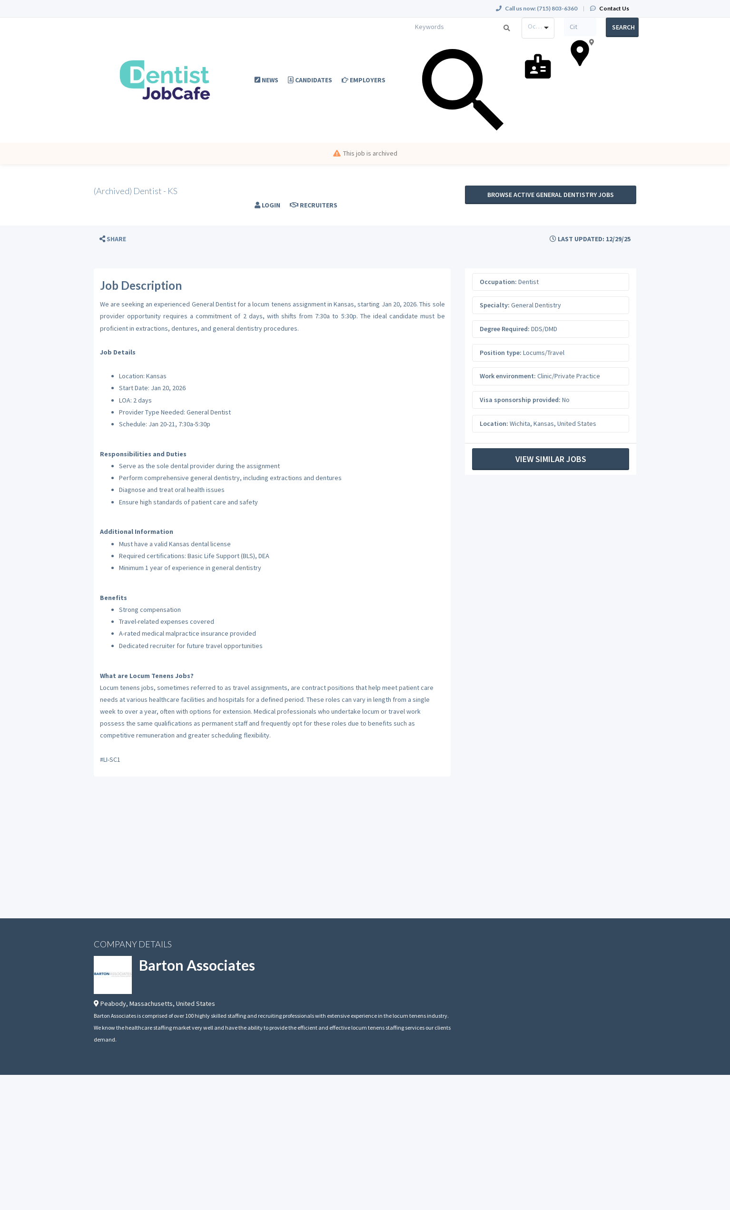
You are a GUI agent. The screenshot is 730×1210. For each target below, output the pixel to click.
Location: (494, 423)
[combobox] (538, 28)
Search (623, 27)
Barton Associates (197, 965)
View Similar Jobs (550, 458)
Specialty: (495, 305)
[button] (113, 239)
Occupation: (498, 281)
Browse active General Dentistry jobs (550, 194)
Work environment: (508, 376)
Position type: (501, 352)
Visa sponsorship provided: (520, 399)
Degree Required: (505, 329)
